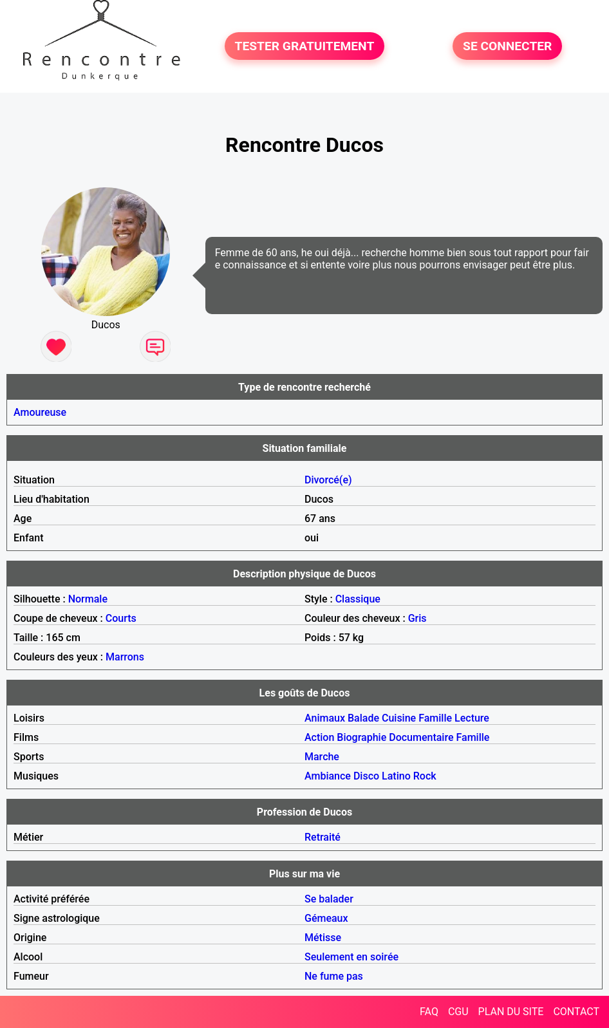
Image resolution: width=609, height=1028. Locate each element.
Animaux (324, 718)
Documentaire (421, 737)
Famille (435, 718)
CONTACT (576, 1011)
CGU (458, 1011)
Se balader (328, 899)
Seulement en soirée (351, 957)
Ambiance (327, 776)
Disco (366, 776)
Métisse (322, 937)
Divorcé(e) (328, 480)
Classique (357, 599)
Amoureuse (40, 412)
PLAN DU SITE (511, 1011)
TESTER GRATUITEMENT (305, 46)
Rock (424, 776)
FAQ (429, 1011)
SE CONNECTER (507, 46)
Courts (121, 618)
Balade (363, 718)
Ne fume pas (333, 976)
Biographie (361, 737)
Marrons (125, 657)
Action (319, 737)
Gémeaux (326, 918)
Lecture (471, 718)
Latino (396, 776)
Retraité (322, 837)
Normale (88, 599)
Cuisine (399, 718)
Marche (321, 757)
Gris (417, 618)
